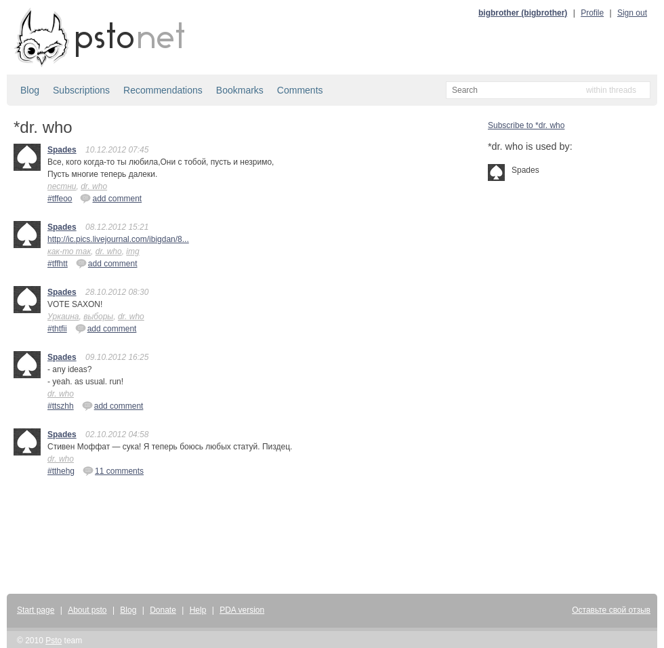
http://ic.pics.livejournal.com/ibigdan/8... (118, 239)
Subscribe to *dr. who (526, 125)
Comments (300, 90)
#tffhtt (57, 263)
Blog (29, 90)
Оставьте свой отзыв (611, 610)
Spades (62, 150)
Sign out (632, 13)
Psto (53, 640)
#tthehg (61, 471)
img (132, 251)
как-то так (69, 251)
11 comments (113, 470)
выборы (98, 316)
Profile (592, 13)
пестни (62, 186)
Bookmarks (240, 90)
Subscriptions (81, 90)
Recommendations (163, 90)
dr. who (94, 186)
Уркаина (63, 316)
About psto (87, 610)
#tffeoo (59, 198)
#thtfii (57, 328)
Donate (163, 610)
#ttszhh (60, 406)
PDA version (242, 610)
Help (198, 610)
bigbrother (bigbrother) (522, 13)
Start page (35, 610)
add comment (111, 198)
